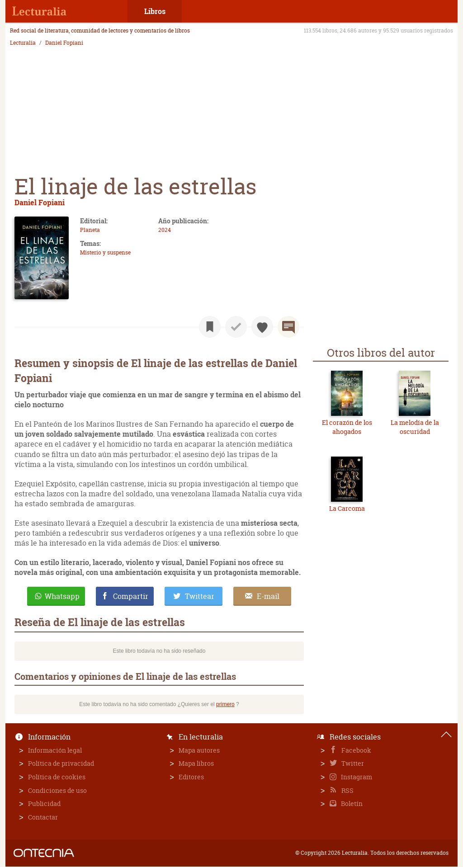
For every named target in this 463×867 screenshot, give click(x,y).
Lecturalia (23, 43)
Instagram (356, 777)
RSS (347, 790)
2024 (164, 230)
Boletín (351, 803)
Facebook (355, 750)
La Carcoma (347, 508)
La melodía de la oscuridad (415, 427)
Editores (191, 777)
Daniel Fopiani (64, 43)
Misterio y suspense (105, 252)
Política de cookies (56, 777)
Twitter (352, 763)
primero (225, 704)
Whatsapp (62, 596)
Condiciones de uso (57, 790)
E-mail (268, 596)
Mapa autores (199, 750)
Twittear (199, 596)
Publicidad (44, 803)
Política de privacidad (61, 763)
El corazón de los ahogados (347, 427)
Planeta (90, 230)
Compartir (130, 596)
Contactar (43, 817)
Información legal (55, 750)
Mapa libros (196, 763)
